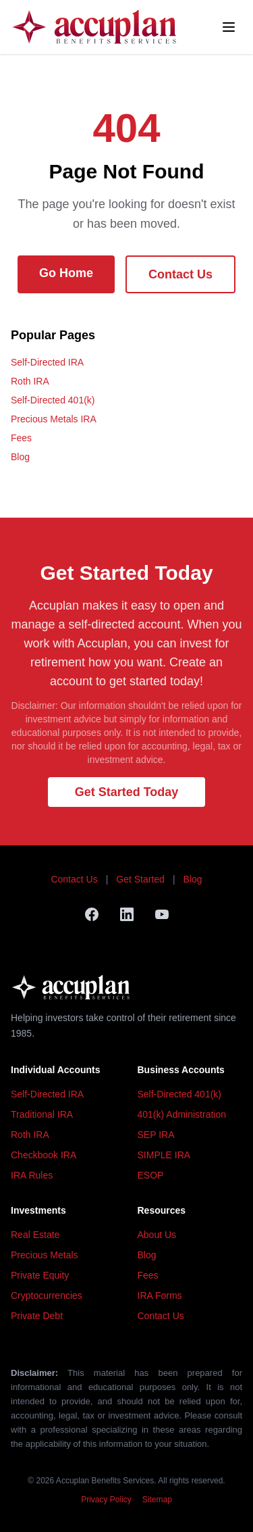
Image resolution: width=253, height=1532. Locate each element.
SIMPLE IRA (164, 1155)
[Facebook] (92, 914)
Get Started (140, 879)
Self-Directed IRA (47, 362)
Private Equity (40, 1275)
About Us (157, 1234)
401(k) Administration (182, 1114)
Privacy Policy (106, 1499)
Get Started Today (127, 792)
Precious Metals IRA (53, 419)
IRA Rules (32, 1175)
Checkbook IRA (43, 1155)
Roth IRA (30, 381)
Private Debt (37, 1315)
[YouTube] (162, 914)
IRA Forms (160, 1295)
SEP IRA (156, 1134)
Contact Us (180, 274)
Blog (20, 456)
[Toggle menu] (228, 27)
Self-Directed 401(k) (53, 400)
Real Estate (35, 1234)
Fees (21, 438)
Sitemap (157, 1499)
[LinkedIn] (127, 914)
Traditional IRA (42, 1114)
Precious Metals (44, 1255)
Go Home (66, 273)
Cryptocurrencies (46, 1295)
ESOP (151, 1175)
